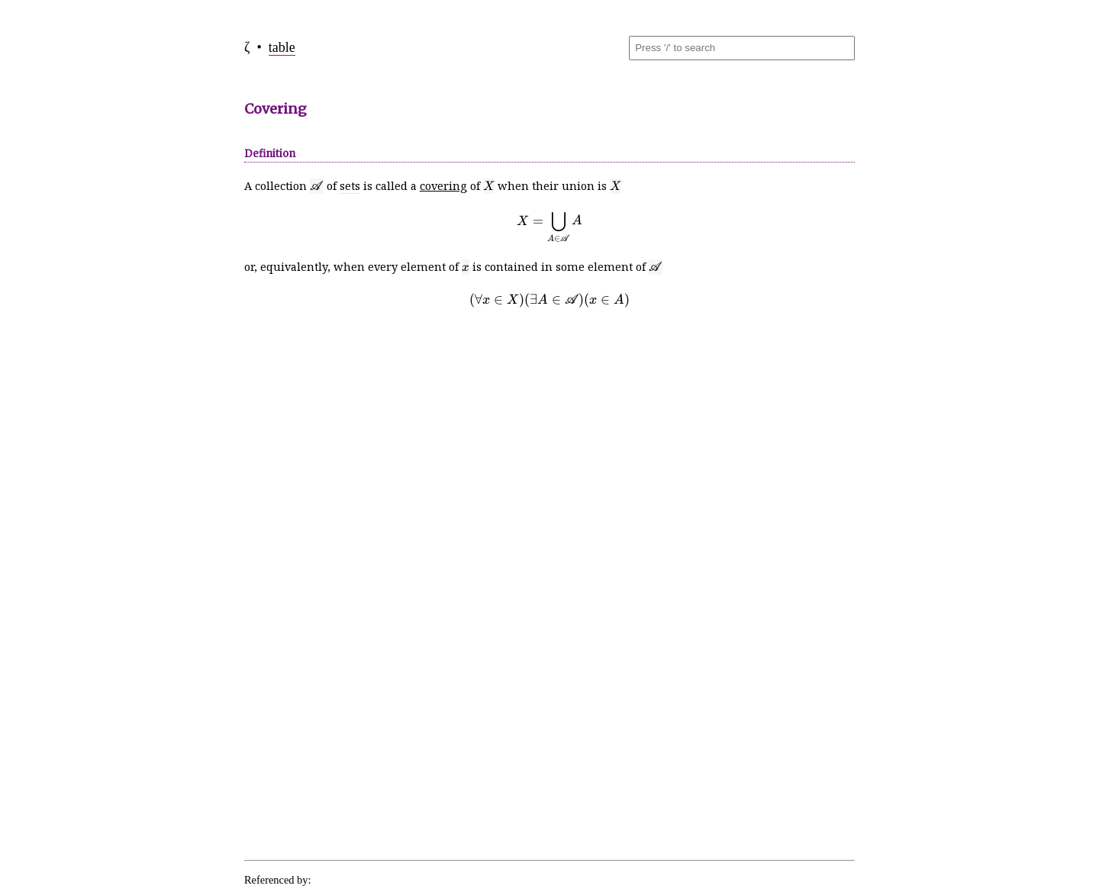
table (282, 47)
